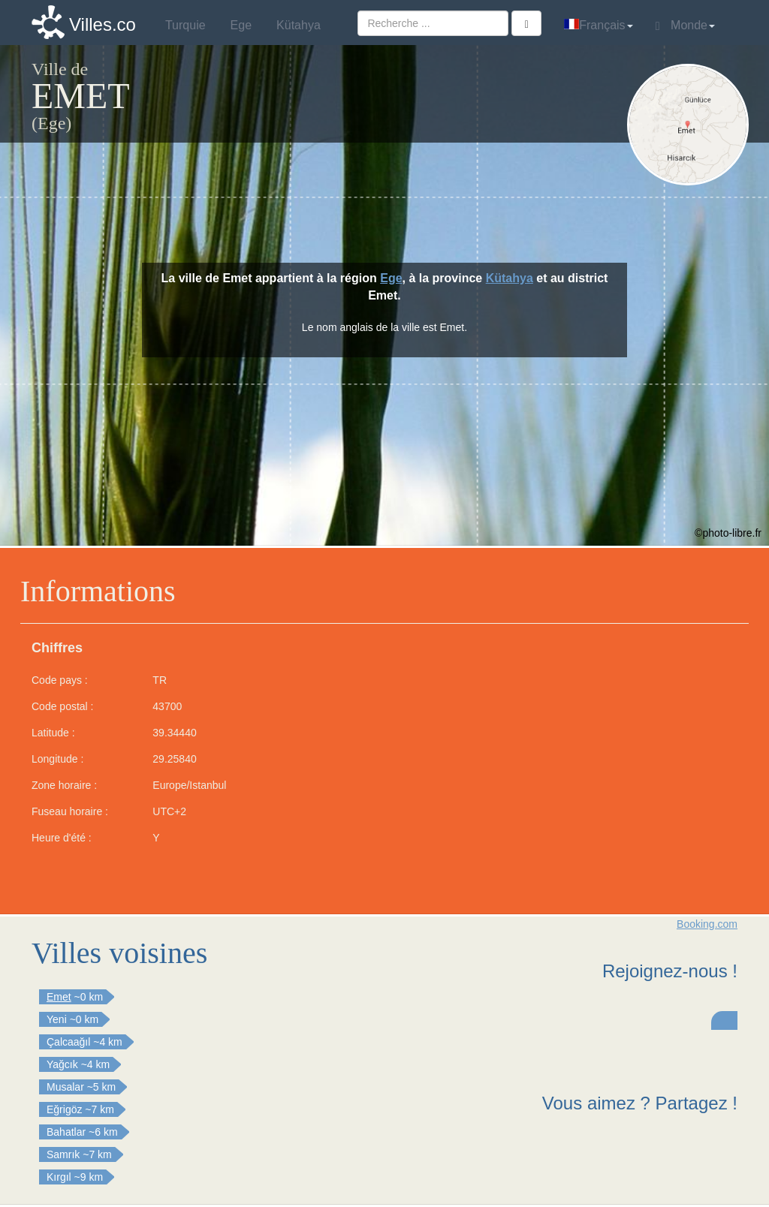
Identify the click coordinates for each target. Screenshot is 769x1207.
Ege (391, 278)
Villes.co (102, 24)
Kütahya (509, 278)
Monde (685, 25)
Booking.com (707, 924)
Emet (59, 997)
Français (598, 25)
